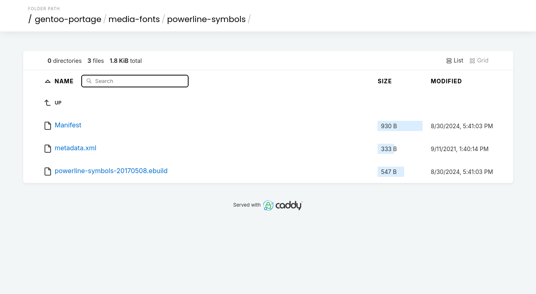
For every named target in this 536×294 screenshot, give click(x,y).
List (454, 60)
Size (385, 81)
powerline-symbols (206, 19)
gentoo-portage (68, 19)
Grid (479, 60)
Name (65, 80)
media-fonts (134, 19)
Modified (446, 81)
